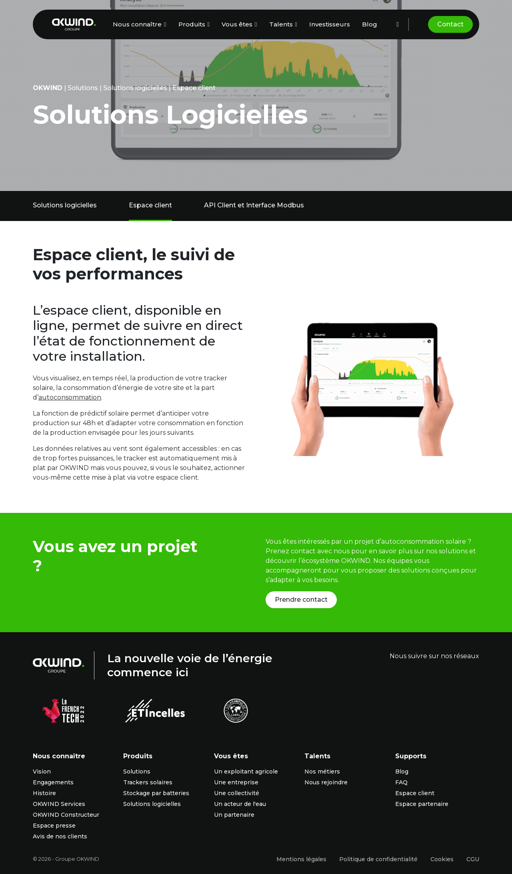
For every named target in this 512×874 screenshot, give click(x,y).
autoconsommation (69, 397)
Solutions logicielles (135, 88)
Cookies (442, 859)
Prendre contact (301, 599)
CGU (472, 859)
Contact (450, 24)
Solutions (83, 88)
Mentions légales (301, 859)
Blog (369, 24)
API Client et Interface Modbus (254, 205)
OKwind (47, 88)
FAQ (401, 782)
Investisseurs (329, 24)
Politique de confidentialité (378, 859)
